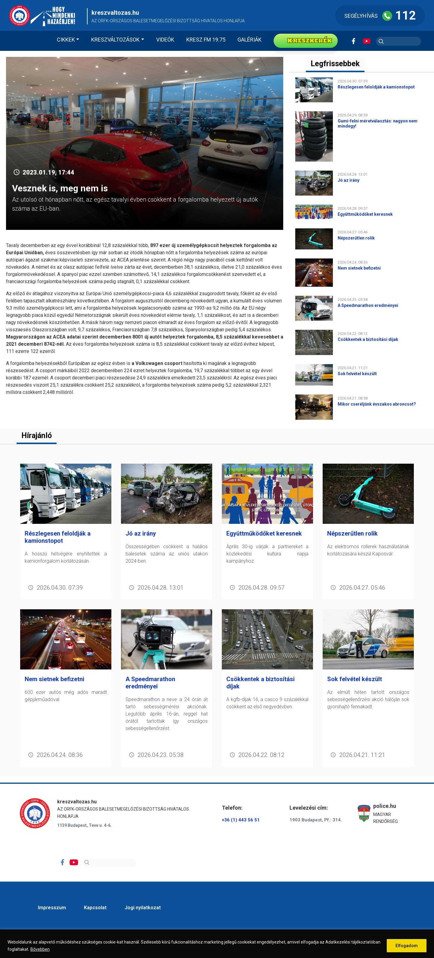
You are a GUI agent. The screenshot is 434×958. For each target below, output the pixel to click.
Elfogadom (406, 945)
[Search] (109, 862)
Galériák (249, 39)
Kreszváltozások (115, 39)
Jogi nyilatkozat (143, 907)
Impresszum (52, 907)
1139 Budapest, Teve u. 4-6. (84, 825)
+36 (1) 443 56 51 (241, 820)
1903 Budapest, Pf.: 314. (316, 820)
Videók (165, 39)
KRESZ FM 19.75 (205, 39)
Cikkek (66, 39)
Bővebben (40, 949)
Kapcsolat (95, 907)
